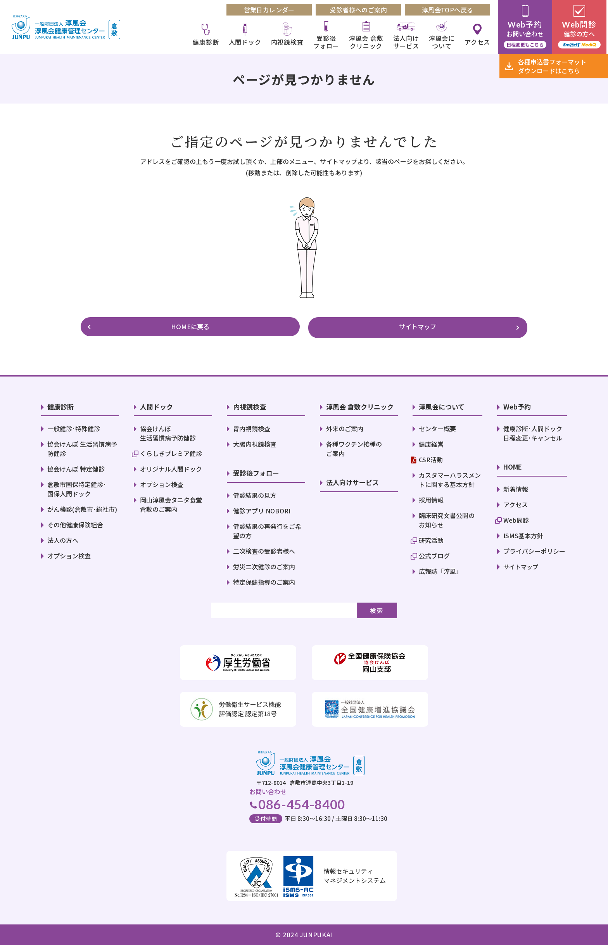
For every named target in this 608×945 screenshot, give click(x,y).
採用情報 (431, 498)
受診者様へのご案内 (360, 9)
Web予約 (517, 404)
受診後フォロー (327, 41)
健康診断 (207, 42)
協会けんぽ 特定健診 (76, 467)
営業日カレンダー (270, 9)
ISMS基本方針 (523, 533)
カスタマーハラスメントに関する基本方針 (450, 478)
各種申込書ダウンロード (552, 66)
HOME (513, 465)
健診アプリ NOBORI (261, 508)
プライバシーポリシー (534, 549)
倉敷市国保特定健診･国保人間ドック (76, 487)
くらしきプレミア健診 (171, 451)
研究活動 (431, 538)
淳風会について (443, 41)
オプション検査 (69, 554)
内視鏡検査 (288, 42)
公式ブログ (434, 554)
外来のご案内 (344, 427)
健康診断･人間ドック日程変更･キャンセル (532, 431)
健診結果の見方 (254, 493)
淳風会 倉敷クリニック (368, 41)
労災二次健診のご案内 (264, 564)
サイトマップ (368, 326)
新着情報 (515, 487)
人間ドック (246, 42)
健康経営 (431, 442)
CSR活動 (431, 458)
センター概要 (437, 427)
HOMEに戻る (240, 326)
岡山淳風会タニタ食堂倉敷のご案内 (171, 503)
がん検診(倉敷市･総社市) (82, 507)
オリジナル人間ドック (171, 467)
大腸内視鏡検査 (254, 442)
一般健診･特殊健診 (73, 427)
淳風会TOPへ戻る (449, 9)
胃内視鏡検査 (251, 427)
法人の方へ (62, 538)
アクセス (479, 42)
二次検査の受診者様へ (264, 549)
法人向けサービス (407, 41)
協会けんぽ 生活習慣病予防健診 (168, 431)
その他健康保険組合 (75, 523)
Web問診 (516, 518)
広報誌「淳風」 (440, 569)
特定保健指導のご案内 (264, 580)
